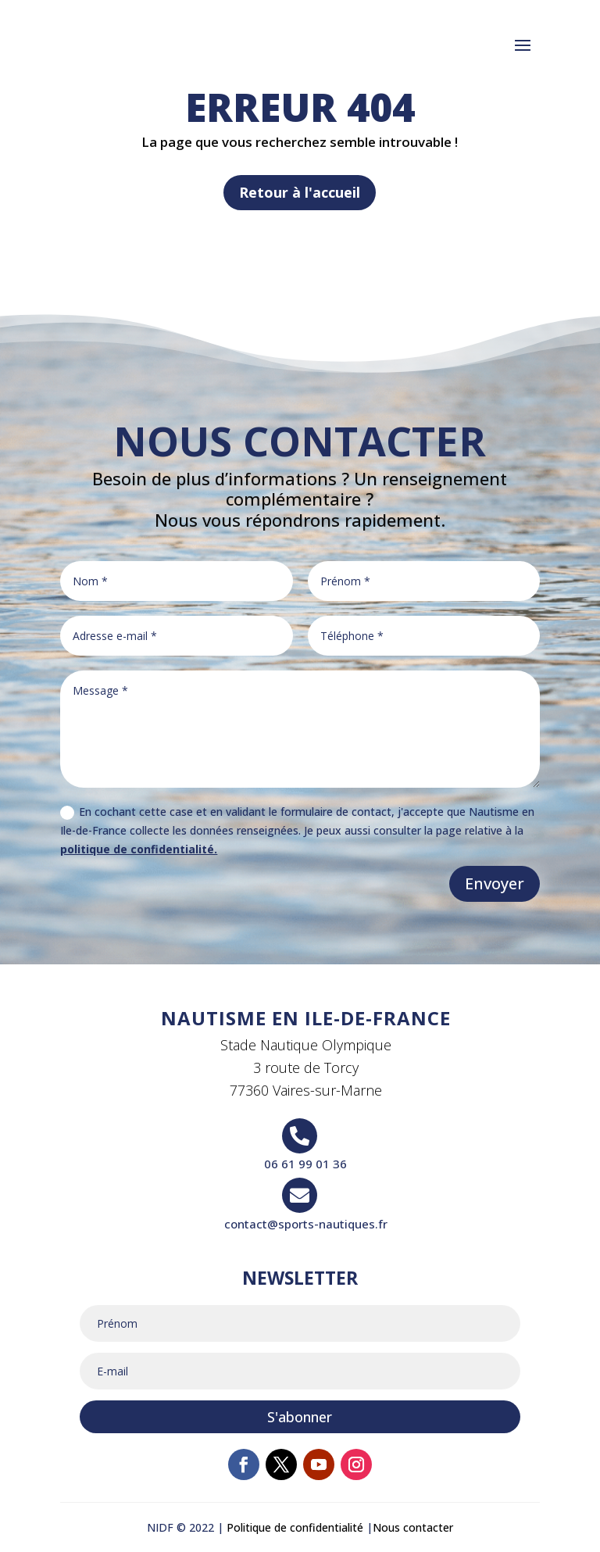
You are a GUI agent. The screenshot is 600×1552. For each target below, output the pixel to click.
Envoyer (494, 883)
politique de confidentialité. (138, 849)
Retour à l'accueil (299, 192)
